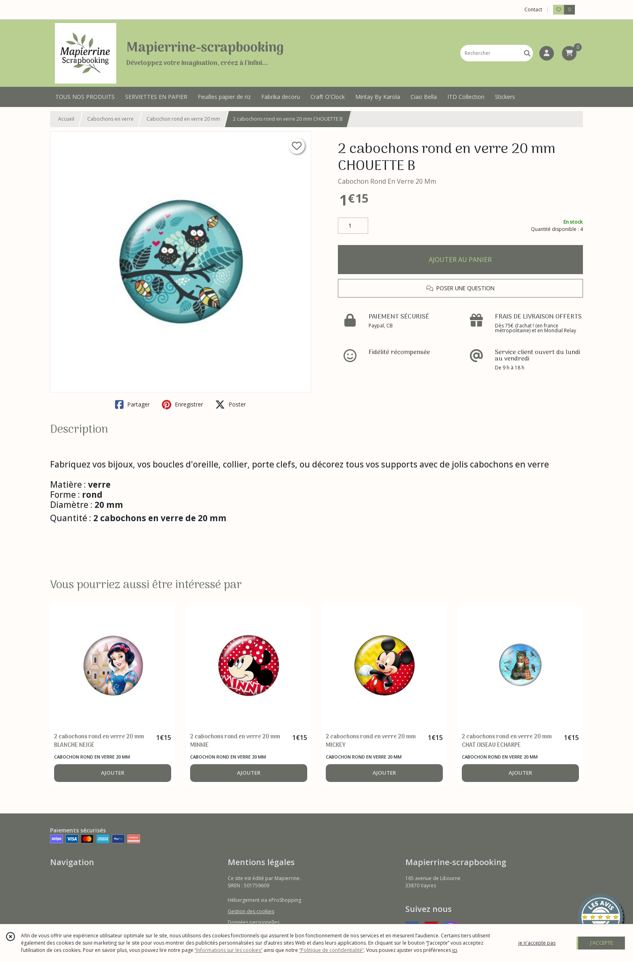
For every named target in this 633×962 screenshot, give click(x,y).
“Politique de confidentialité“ (331, 950)
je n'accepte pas (536, 942)
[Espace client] (546, 53)
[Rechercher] (527, 53)
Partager (132, 404)
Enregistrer (182, 404)
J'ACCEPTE (601, 942)
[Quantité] (353, 226)
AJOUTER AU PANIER (460, 259)
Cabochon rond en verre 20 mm (183, 118)
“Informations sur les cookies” (228, 950)
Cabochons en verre (110, 118)
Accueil (66, 118)
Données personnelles (253, 922)
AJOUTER (112, 772)
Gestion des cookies (251, 911)
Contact (533, 9)
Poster (230, 404)
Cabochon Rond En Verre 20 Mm (387, 181)
